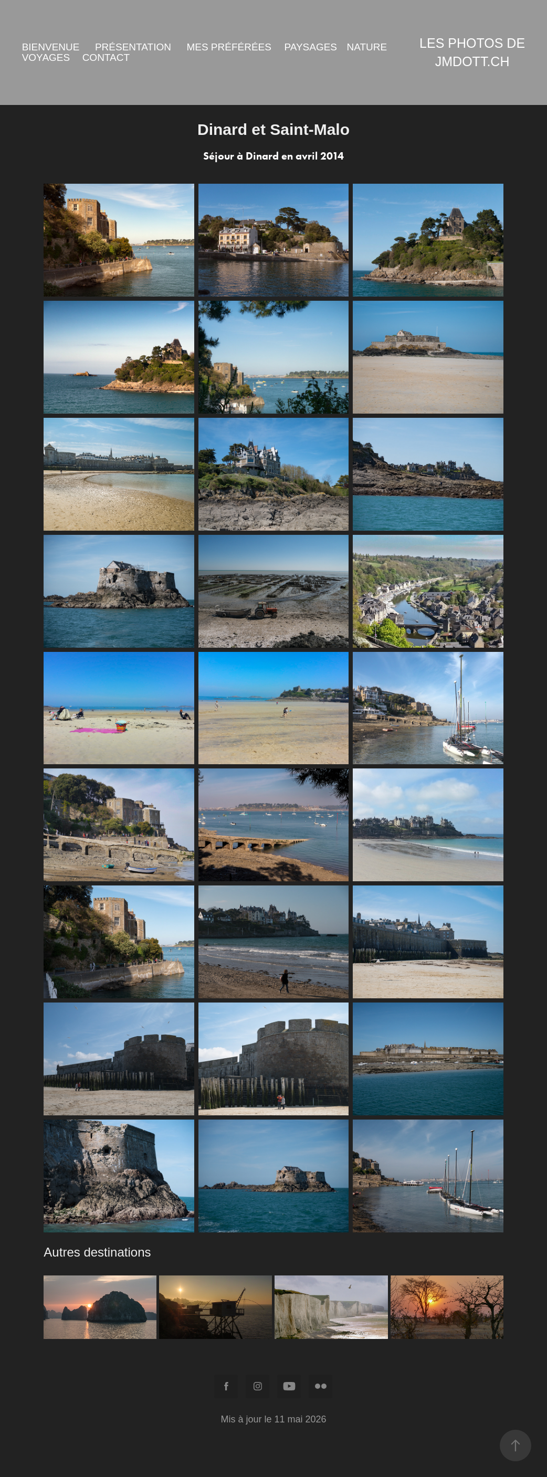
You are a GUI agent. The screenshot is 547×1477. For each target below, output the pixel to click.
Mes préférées (228, 46)
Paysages (310, 46)
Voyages (46, 57)
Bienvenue (51, 46)
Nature (367, 46)
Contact (106, 57)
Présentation (133, 46)
